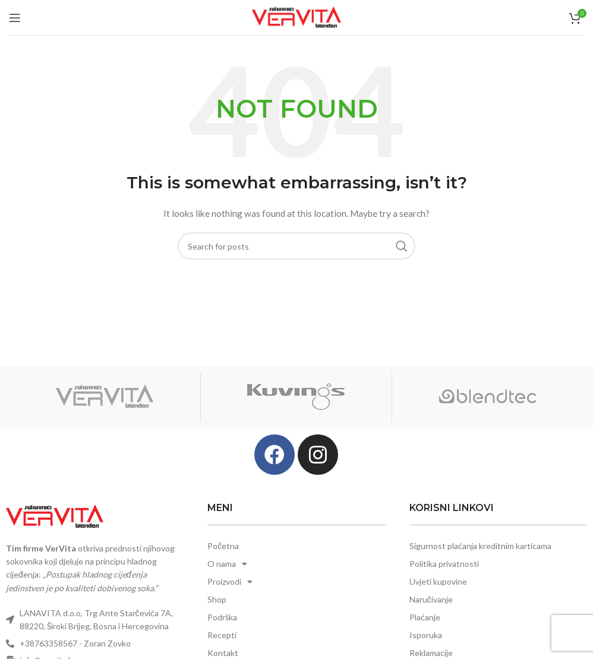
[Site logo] (296, 16)
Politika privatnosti (444, 564)
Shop (216, 599)
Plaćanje (424, 617)
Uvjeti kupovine (438, 581)
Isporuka (425, 635)
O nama (227, 564)
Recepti (221, 635)
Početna (223, 546)
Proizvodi (230, 582)
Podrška (222, 617)
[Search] (296, 246)
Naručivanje (431, 599)
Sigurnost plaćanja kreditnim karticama (480, 546)
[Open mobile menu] (15, 18)
